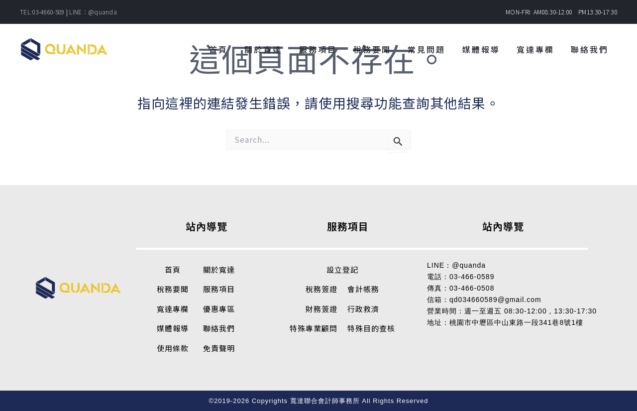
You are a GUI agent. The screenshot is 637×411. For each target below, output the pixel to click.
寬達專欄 (173, 309)
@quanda (469, 265)
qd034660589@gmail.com (495, 300)
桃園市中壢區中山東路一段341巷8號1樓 (516, 322)
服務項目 (219, 289)
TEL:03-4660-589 (42, 11)
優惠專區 (219, 309)
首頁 (173, 269)
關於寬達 (219, 269)
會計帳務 (363, 289)
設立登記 (342, 269)
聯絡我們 (219, 328)
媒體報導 (173, 328)
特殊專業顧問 (313, 328)
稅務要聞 (173, 289)
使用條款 (173, 348)
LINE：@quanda (93, 11)
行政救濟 (363, 309)
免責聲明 (219, 348)
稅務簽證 (321, 289)
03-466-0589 (471, 277)
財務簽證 (321, 309)
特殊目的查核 (371, 328)
